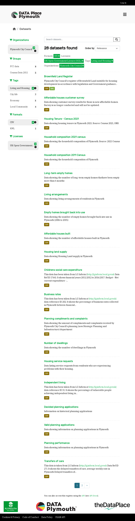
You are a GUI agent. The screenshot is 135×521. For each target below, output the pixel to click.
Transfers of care (54, 461)
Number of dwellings (56, 343)
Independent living (54, 382)
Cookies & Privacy (11, 517)
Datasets (25, 28)
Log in (123, 3)
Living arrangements (56, 194)
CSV (46, 89)
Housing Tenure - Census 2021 (61, 118)
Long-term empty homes (58, 173)
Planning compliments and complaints (65, 318)
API (83, 495)
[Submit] (116, 39)
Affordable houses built (57, 233)
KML (52, 89)
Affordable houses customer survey (64, 97)
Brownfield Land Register (58, 76)
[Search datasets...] (78, 39)
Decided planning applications (61, 407)
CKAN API (60, 517)
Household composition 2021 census (64, 137)
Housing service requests (58, 361)
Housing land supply (55, 251)
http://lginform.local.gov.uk (100, 274)
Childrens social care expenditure (63, 269)
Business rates (52, 294)
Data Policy (47, 517)
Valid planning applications (59, 425)
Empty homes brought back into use (64, 212)
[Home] (14, 28)
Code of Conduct (30, 517)
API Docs (93, 495)
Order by (89, 48)
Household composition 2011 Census (64, 155)
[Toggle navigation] (125, 14)
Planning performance (57, 443)
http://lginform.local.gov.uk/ (103, 298)
